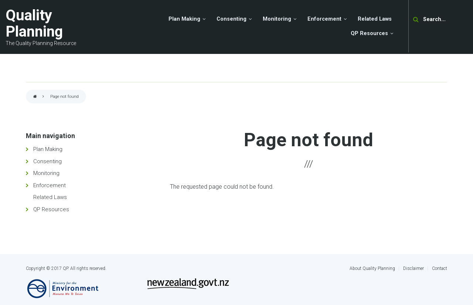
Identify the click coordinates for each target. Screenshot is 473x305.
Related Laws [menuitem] (375, 19)
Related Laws (50, 197)
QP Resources (51, 209)
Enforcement (49, 185)
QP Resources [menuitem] (369, 33)
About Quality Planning (372, 268)
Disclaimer (413, 268)
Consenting (47, 161)
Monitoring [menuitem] (277, 19)
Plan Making (47, 149)
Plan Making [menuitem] (184, 19)
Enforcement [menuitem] (324, 19)
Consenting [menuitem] (231, 19)
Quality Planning (34, 23)
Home (35, 97)
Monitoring (46, 173)
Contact (439, 268)
